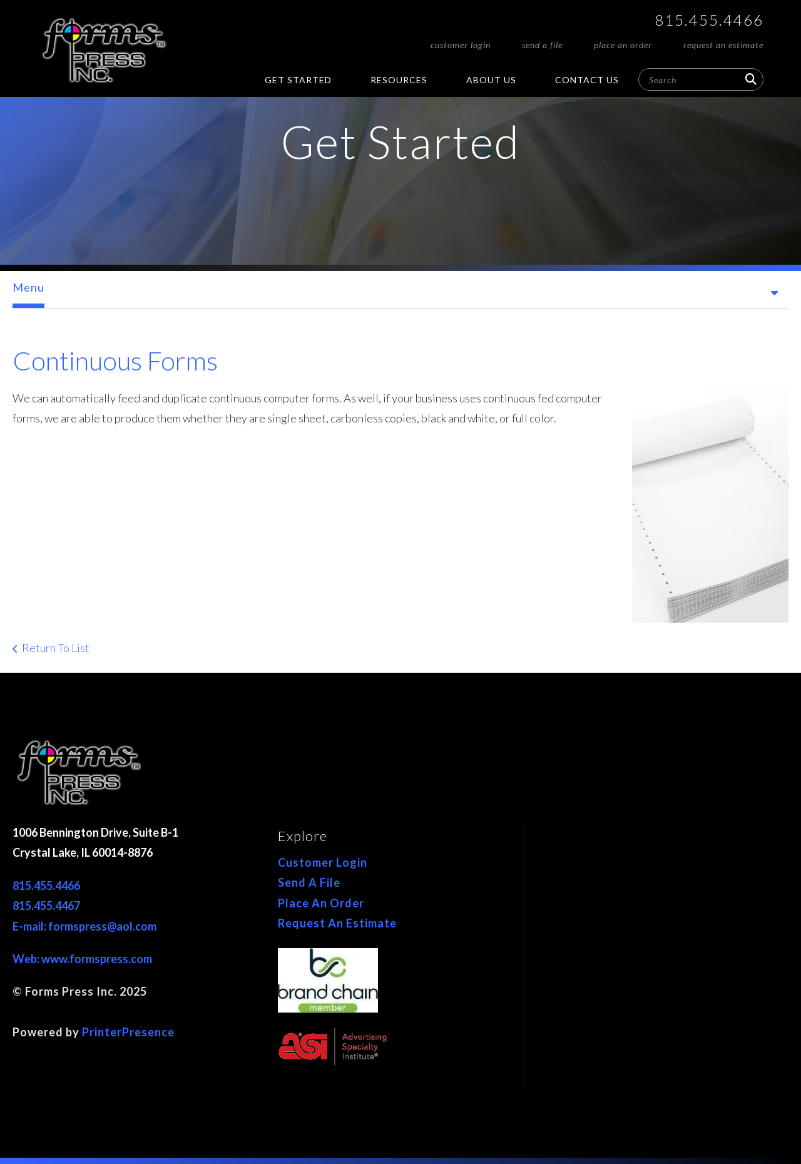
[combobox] (700, 79)
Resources (398, 79)
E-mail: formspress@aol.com (84, 926)
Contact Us (587, 79)
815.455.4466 (709, 20)
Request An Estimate (723, 44)
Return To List (55, 648)
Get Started (298, 79)
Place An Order (623, 44)
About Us (491, 79)
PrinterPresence (128, 1032)
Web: (27, 959)
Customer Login (461, 44)
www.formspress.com (96, 959)
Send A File (542, 44)
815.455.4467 (46, 905)
